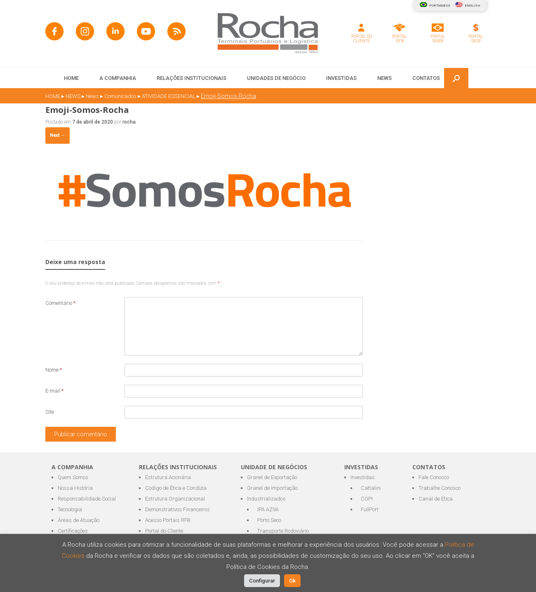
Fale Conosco (433, 477)
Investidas (362, 477)
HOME (71, 78)
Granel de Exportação (272, 477)
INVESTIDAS (341, 78)
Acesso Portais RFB (167, 520)
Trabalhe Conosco (439, 488)
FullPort (369, 509)
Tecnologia (70, 509)
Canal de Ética (435, 499)
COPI (367, 499)
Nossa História (75, 488)
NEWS (384, 78)
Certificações (73, 531)
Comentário (60, 303)
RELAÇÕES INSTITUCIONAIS (191, 78)
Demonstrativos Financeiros (177, 509)
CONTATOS (426, 78)
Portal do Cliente (164, 531)
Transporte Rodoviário (283, 531)
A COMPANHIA (117, 78)
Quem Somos (73, 477)
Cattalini (371, 488)
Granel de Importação (272, 488)
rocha (129, 122)
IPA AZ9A (268, 509)
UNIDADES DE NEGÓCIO (276, 78)
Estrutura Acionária (168, 477)
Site (49, 412)
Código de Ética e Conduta (176, 488)
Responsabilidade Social (87, 499)
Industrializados (266, 499)
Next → (57, 135)
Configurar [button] (262, 581)
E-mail (54, 391)
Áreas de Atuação (78, 520)
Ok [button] (292, 581)
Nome (53, 370)
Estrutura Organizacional (175, 499)
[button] (456, 78)
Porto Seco (269, 520)
